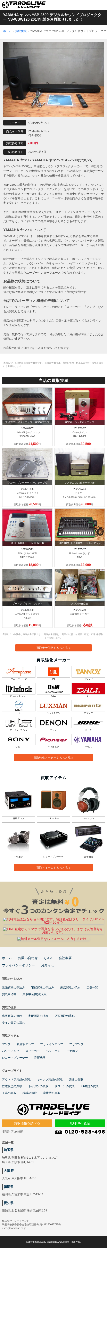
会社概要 (65, 1009)
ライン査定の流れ (13, 1073)
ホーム (7, 31)
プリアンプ (76, 1095)
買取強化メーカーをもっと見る (53, 757)
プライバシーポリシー (18, 1016)
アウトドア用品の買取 (16, 1130)
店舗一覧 (92, 1038)
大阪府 (9, 1221)
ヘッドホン (53, 1101)
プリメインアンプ (51, 1095)
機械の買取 (30, 1143)
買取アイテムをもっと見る (53, 867)
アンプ (6, 1095)
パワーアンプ (10, 1101)
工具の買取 (9, 1143)
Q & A (48, 1009)
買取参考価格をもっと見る (53, 647)
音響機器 (40, 1108)
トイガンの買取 (38, 1137)
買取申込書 (9, 1044)
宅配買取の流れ (38, 1066)
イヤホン (72, 1101)
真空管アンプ (25, 1095)
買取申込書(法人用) (35, 1044)
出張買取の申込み (13, 1038)
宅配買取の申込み (42, 1038)
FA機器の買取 (90, 1137)
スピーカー (32, 1101)
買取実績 (21, 31)
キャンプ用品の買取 (50, 1130)
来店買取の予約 (70, 1038)
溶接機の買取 (51, 1143)
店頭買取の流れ (65, 1066)
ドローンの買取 (65, 1137)
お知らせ (47, 1016)
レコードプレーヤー (15, 1108)
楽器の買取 (76, 1130)
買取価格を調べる (27, 1174)
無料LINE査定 (80, 1174)
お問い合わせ (28, 1009)
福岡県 (9, 1237)
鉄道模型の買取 (12, 1137)
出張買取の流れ (12, 1066)
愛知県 (9, 1253)
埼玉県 (9, 1200)
